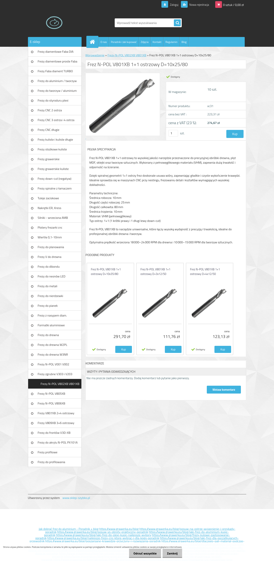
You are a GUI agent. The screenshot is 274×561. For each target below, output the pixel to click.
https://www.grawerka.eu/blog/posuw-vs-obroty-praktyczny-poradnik (102, 532)
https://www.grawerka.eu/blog (119, 529)
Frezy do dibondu (49, 266)
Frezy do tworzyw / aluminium (57, 90)
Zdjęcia (145, 42)
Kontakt (157, 42)
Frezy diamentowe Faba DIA (56, 51)
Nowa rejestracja (198, 4)
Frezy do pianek (48, 305)
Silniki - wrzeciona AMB (53, 217)
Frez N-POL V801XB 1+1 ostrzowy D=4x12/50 (205, 271)
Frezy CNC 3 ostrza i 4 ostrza (56, 120)
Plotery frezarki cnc (50, 227)
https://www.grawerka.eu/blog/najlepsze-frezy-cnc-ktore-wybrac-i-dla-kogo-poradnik (103, 538)
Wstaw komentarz (223, 389)
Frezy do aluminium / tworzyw (57, 81)
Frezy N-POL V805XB (51, 393)
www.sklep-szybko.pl (76, 497)
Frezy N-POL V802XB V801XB (60, 383)
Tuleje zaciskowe (48, 198)
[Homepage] (94, 42)
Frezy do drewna (48, 335)
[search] (177, 23)
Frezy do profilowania (51, 462)
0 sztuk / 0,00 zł (233, 4)
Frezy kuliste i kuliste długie (55, 139)
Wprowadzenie (95, 55)
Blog (184, 42)
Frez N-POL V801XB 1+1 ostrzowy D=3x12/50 (155, 271)
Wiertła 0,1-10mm (50, 237)
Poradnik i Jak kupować (124, 42)
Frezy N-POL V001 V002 (53, 364)
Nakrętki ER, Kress (49, 208)
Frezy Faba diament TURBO (55, 71)
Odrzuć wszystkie (143, 553)
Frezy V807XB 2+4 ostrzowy (56, 413)
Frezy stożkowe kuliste (52, 149)
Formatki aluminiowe (51, 325)
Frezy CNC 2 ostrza (50, 110)
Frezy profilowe (47, 452)
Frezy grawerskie (49, 159)
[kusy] (173, 133)
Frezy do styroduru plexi (53, 100)
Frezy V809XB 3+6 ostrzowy (56, 423)
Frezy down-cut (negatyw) (54, 178)
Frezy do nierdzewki (50, 296)
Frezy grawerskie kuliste (53, 168)
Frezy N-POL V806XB (51, 403)
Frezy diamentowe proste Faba (57, 61)
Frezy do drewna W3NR (53, 354)
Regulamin (171, 42)
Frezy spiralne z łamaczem (55, 188)
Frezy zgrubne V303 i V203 (55, 374)
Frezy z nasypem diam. (52, 315)
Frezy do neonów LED (51, 276)
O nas (104, 42)
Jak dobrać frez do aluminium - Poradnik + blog (69, 529)
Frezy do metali (47, 286)
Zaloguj (172, 4)
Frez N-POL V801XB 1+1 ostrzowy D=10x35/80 (106, 271)
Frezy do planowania (51, 247)
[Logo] (54, 22)
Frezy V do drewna (49, 256)
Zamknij (172, 553)
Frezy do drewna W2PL (52, 344)
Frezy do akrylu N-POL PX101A (58, 442)
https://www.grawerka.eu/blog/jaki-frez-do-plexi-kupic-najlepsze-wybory (103, 535)
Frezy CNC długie (49, 129)
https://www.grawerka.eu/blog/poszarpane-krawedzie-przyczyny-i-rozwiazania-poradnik (103, 541)
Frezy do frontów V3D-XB (54, 432)
